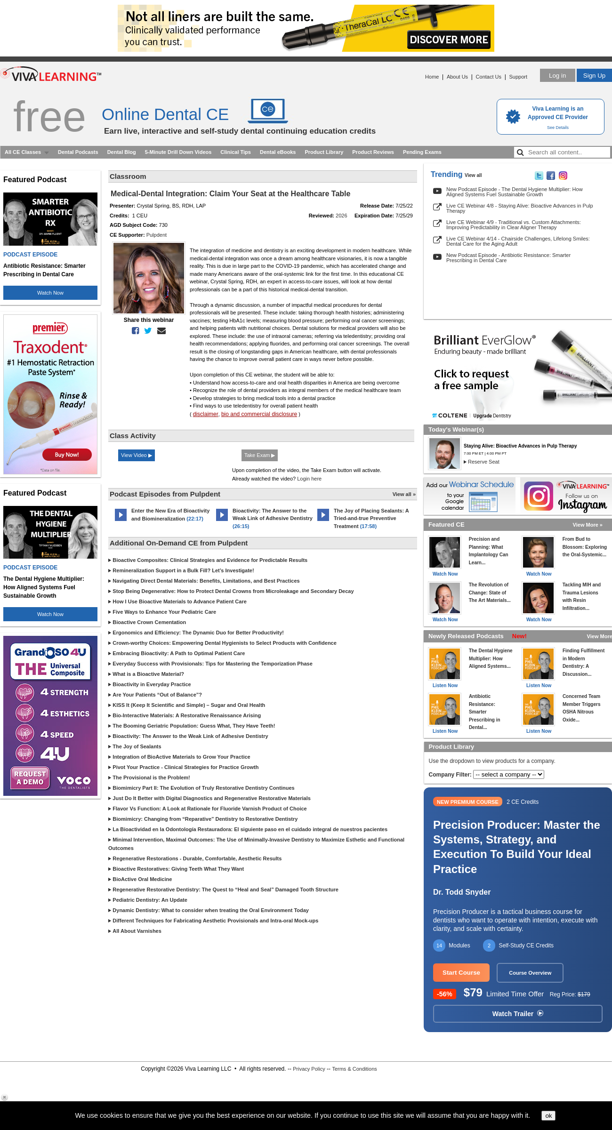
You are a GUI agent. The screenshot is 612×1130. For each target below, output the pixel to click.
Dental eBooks (278, 152)
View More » (588, 525)
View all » (404, 494)
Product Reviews (373, 152)
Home (432, 77)
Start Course (461, 972)
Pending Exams (422, 152)
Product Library (324, 152)
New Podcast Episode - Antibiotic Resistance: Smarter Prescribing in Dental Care (508, 257)
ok (548, 1115)
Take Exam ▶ (259, 455)
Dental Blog (121, 152)
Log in (557, 75)
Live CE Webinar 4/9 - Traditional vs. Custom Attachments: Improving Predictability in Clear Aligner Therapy (513, 224)
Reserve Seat (483, 462)
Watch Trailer (517, 1014)
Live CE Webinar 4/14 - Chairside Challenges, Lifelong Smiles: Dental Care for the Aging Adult (518, 241)
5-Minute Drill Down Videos (178, 152)
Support (518, 77)
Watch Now (50, 293)
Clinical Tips (235, 152)
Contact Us (488, 77)
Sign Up (594, 75)
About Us (457, 77)
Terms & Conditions (354, 1069)
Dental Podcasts (78, 152)
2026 (341, 215)
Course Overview (530, 973)
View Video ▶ (136, 455)
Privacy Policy (309, 1069)
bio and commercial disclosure (259, 414)
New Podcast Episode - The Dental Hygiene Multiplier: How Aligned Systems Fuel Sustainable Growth (514, 191)
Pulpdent (156, 235)
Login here (309, 478)
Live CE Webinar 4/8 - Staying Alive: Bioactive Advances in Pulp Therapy (519, 208)
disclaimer (205, 414)
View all (473, 175)
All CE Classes (23, 152)
